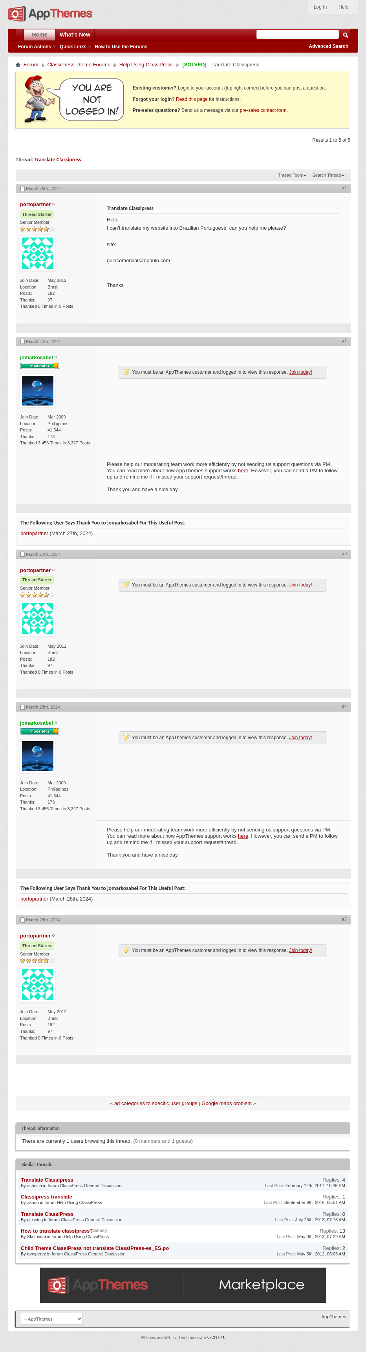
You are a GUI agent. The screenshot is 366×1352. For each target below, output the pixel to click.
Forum (31, 65)
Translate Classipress (58, 159)
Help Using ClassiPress (146, 65)
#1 (344, 187)
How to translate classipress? (57, 1231)
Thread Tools (290, 175)
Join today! (300, 372)
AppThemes (333, 1316)
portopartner (34, 533)
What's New (75, 34)
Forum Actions (34, 46)
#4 (344, 706)
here (243, 470)
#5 (344, 919)
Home (40, 34)
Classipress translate (46, 1197)
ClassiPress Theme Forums (79, 65)
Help (343, 7)
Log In (320, 7)
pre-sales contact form (263, 110)
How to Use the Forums (121, 46)
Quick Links (73, 46)
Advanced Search (328, 46)
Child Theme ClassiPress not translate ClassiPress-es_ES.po (95, 1248)
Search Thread (326, 175)
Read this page (192, 99)
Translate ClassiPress (47, 1214)
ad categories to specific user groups (156, 1103)
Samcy (100, 1230)
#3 (344, 553)
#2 (344, 340)
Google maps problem (226, 1103)
